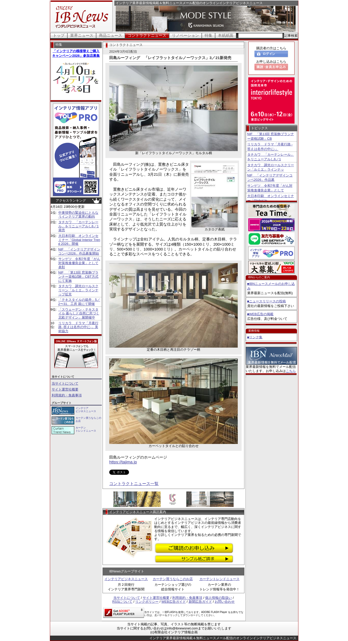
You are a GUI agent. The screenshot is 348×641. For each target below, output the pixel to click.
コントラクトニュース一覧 (134, 483)
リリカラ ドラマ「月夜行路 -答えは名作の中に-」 (270, 146)
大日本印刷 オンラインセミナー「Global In (270, 198)
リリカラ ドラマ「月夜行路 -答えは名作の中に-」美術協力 (78, 327)
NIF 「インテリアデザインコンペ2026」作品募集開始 (79, 251)
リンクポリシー (147, 601)
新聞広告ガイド (200, 601)
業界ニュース (81, 35)
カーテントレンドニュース (219, 579)
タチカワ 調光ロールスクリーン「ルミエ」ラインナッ (270, 167)
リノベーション (185, 35)
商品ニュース (110, 35)
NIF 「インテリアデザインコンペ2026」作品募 (270, 177)
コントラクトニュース (147, 35)
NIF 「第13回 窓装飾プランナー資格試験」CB (270, 136)
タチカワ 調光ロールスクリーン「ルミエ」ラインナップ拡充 (78, 290)
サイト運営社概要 (65, 389)
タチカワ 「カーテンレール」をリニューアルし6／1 (270, 157)
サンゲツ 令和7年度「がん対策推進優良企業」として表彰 (79, 263)
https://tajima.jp (123, 462)
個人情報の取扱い (218, 598)
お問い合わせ (225, 601)
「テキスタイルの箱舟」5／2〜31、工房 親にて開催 (79, 302)
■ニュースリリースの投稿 (266, 301)
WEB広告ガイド (173, 601)
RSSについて (122, 601)
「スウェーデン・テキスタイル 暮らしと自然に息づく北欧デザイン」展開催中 (78, 313)
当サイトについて (65, 383)
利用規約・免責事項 (67, 395)
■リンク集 (255, 337)
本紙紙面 (225, 35)
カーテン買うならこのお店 (173, 579)
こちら (291, 371)
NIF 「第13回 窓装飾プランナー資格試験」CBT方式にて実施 (78, 276)
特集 (208, 35)
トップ (59, 35)
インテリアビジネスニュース (126, 579)
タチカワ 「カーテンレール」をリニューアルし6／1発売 (78, 226)
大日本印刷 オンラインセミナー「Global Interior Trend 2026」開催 (79, 240)
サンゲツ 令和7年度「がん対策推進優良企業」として (269, 188)
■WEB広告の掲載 (260, 314)
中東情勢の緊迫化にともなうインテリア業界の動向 (78, 215)
